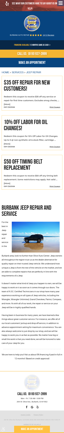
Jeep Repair (33, 72)
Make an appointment (32, 62)
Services (18, 72)
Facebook (26, 407)
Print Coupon (55, 107)
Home (5, 72)
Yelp (37, 407)
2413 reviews (48, 35)
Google (32, 407)
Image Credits (25, 415)
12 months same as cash (31, 45)
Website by (32, 424)
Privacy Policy (38, 415)
